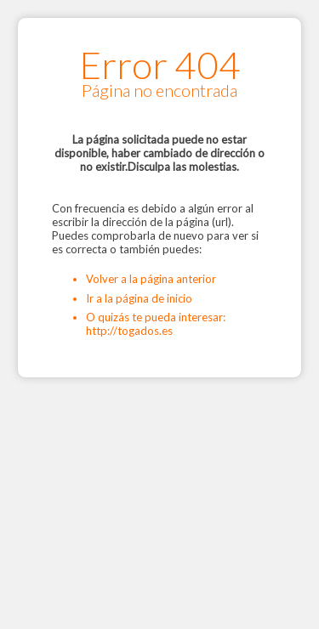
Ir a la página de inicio (139, 298)
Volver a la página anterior (151, 279)
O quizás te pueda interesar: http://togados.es (155, 323)
